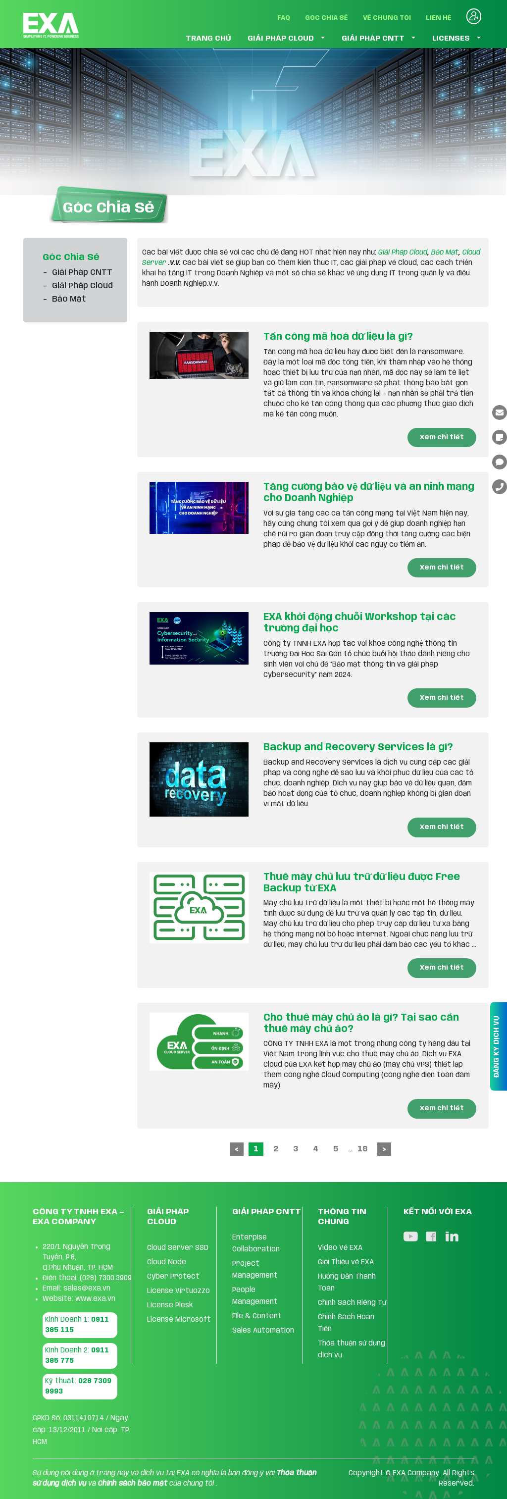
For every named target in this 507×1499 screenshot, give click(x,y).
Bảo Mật (444, 252)
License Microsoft (179, 1319)
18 (362, 1149)
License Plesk (170, 1305)
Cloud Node (166, 1262)
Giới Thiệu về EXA (346, 1262)
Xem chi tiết (442, 437)
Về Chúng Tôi (387, 18)
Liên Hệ (439, 18)
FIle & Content (257, 1316)
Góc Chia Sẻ (326, 18)
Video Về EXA (340, 1247)
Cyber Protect (173, 1276)
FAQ (283, 18)
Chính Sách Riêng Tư (352, 1302)
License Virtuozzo (178, 1291)
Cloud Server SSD (177, 1247)
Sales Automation (263, 1330)
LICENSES (451, 39)
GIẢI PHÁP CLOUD (281, 39)
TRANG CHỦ (208, 39)
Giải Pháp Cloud (402, 252)
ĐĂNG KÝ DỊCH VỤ (496, 1046)
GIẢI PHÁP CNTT (373, 39)
